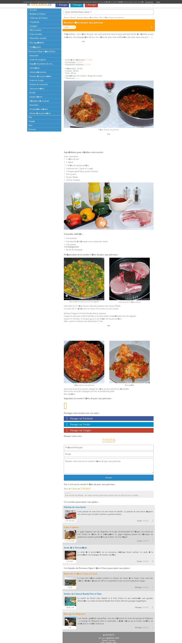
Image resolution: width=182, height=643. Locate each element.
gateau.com (113, 636)
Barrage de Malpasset (74, 612)
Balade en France (37, 14)
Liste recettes (35, 34)
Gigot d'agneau (71, 526)
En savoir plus (149, 2)
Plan (114, 641)
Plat (30, 117)
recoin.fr (109, 633)
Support (109, 641)
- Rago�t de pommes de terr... (40, 64)
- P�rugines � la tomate (38, 101)
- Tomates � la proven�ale (39, 76)
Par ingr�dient (36, 42)
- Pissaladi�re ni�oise (38, 109)
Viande (31, 121)
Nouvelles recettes (37, 38)
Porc (30, 125)
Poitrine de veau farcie (75, 506)
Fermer (158, 2)
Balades (105, 639)
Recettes (112, 639)
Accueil (32, 10)
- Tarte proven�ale (36, 88)
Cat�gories (34, 47)
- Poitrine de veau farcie (38, 84)
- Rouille (32, 92)
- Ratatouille (33, 55)
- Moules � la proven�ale (39, 113)
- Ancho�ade (34, 68)
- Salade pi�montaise (37, 72)
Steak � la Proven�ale (75, 546)
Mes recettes (34, 30)
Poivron (32, 129)
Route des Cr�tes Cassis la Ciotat (80, 572)
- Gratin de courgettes (37, 60)
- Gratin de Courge (36, 80)
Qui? (103, 641)
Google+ (33, 26)
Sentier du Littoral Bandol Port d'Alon (82, 592)
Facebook (33, 22)
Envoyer (108, 476)
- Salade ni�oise (35, 97)
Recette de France (38, 18)
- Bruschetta (33, 105)
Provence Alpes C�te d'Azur (41, 51)
